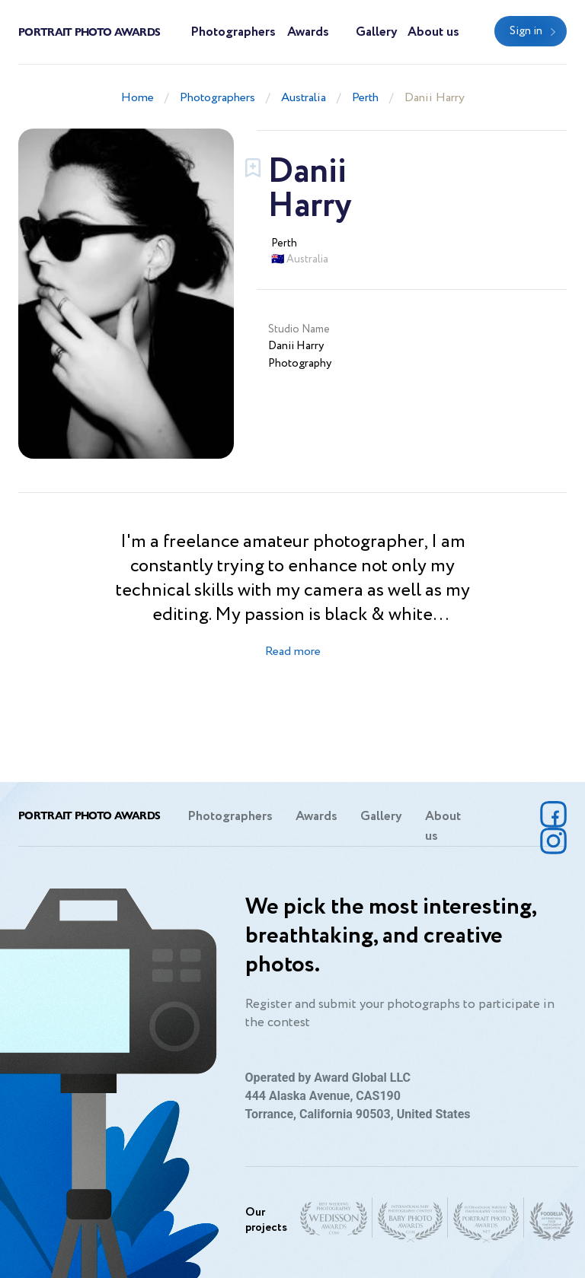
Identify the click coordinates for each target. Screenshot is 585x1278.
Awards (308, 32)
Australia (303, 97)
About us (433, 32)
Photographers (233, 32)
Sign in (526, 31)
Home (137, 97)
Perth (365, 97)
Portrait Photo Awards (89, 31)
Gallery (377, 32)
